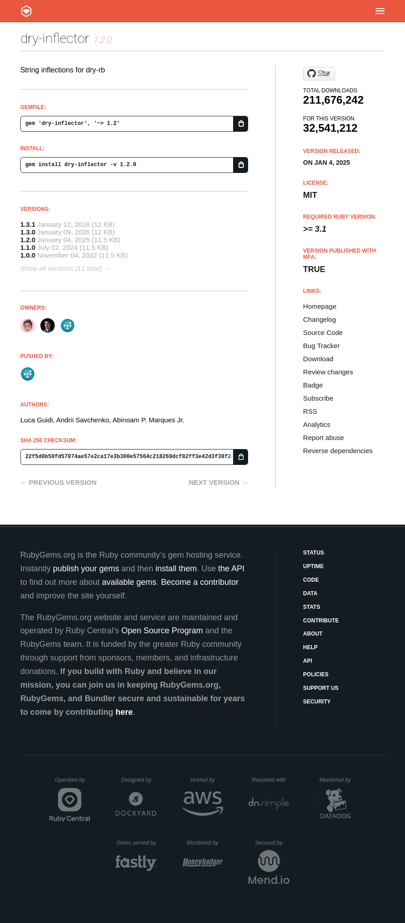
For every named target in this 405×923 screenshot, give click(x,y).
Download (318, 359)
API (307, 661)
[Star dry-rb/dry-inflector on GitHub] (319, 74)
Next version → (218, 482)
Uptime (313, 566)
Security (317, 701)
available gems (129, 582)
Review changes (328, 372)
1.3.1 (27, 224)
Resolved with (270, 780)
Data (310, 593)
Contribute (321, 620)
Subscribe (318, 398)
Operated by (72, 783)
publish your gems (86, 568)
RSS (310, 411)
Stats (311, 607)
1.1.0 (27, 247)
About (312, 634)
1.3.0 (27, 232)
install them (176, 568)
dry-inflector (54, 38)
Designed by (138, 780)
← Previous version (58, 482)
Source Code (323, 332)
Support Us (320, 688)
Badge (312, 385)
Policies (315, 674)
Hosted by (206, 780)
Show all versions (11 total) (61, 268)
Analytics (316, 424)
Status (313, 553)
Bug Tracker (321, 345)
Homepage (319, 306)
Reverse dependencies (337, 450)
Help (310, 647)
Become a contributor (200, 582)
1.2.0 (27, 240)
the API (231, 568)
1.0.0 (27, 255)
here (124, 712)
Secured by (272, 843)
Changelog (319, 319)
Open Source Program (162, 630)
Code (311, 580)
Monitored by (337, 780)
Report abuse (323, 437)
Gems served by (137, 843)
